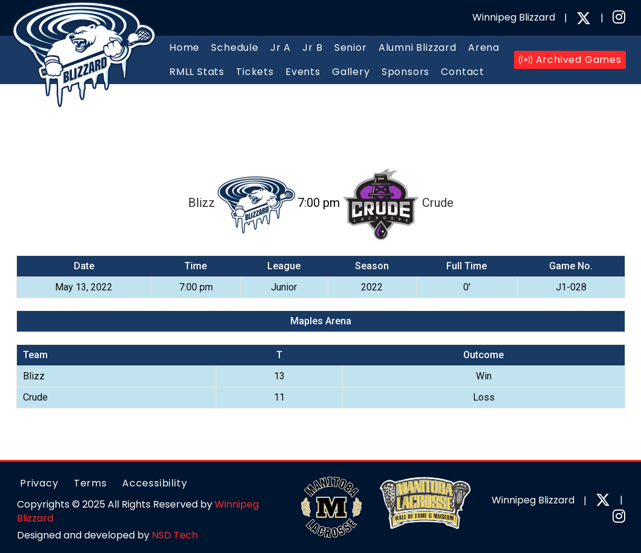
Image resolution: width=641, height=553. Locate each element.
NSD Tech (175, 535)
